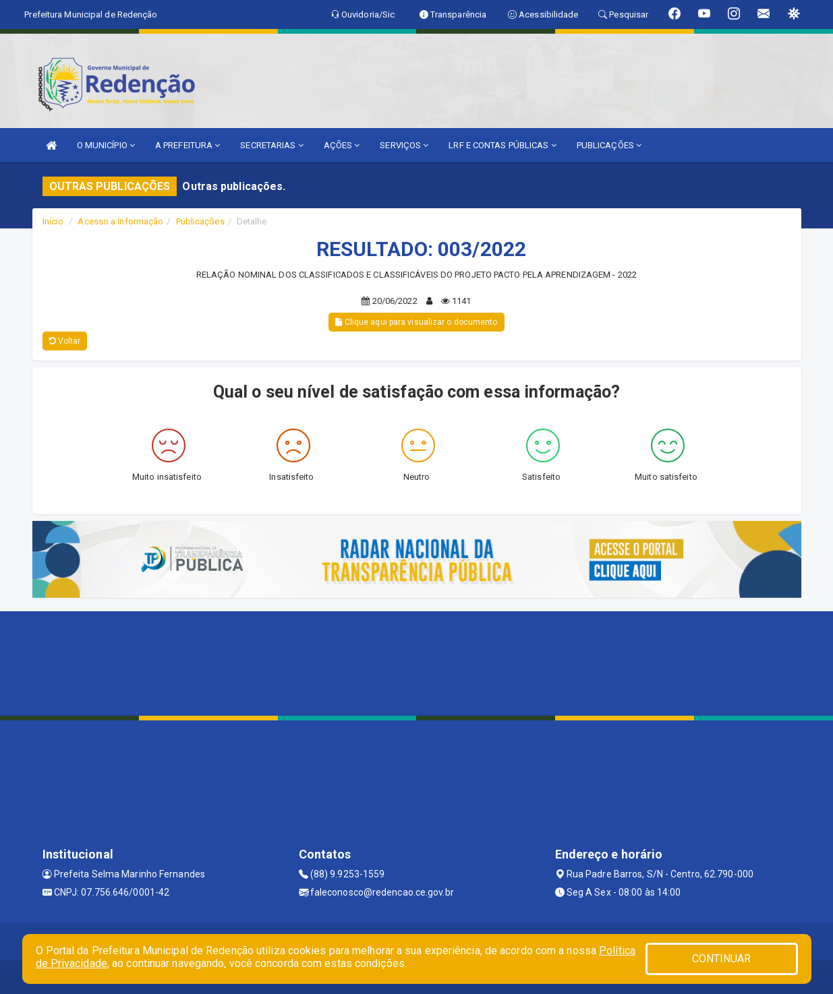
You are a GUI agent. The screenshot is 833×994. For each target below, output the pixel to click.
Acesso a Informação (120, 221)
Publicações (200, 221)
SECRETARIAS (271, 145)
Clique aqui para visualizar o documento (416, 322)
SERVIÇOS (404, 145)
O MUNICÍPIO (106, 145)
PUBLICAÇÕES (609, 145)
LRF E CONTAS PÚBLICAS (502, 145)
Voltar (65, 341)
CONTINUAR (721, 958)
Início (53, 221)
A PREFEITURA (187, 145)
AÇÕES (342, 145)
